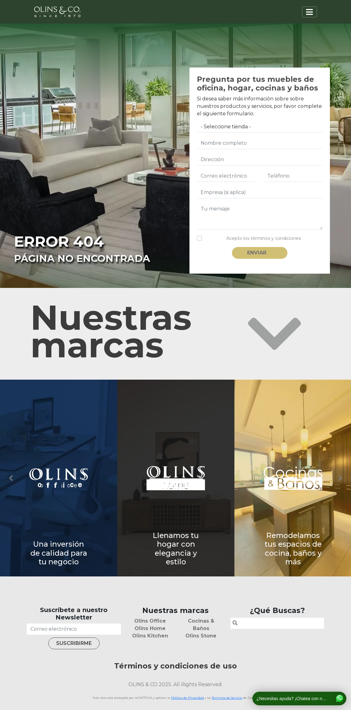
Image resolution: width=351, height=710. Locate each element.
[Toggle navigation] (309, 12)
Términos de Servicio (227, 697)
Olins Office (150, 621)
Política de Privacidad (187, 697)
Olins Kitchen (150, 636)
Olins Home (150, 628)
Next (340, 478)
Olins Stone (200, 636)
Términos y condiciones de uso (175, 665)
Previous (11, 478)
